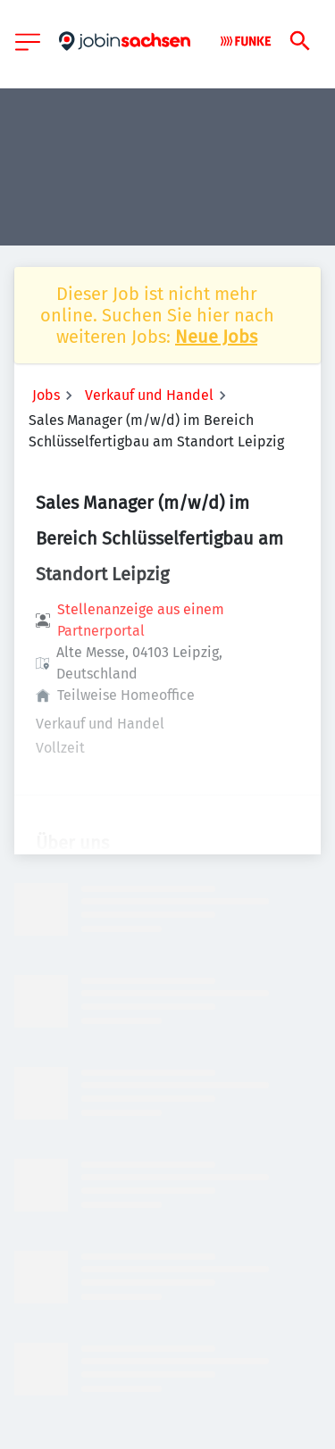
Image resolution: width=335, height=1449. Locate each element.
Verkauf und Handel (149, 395)
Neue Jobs (216, 336)
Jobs (46, 395)
